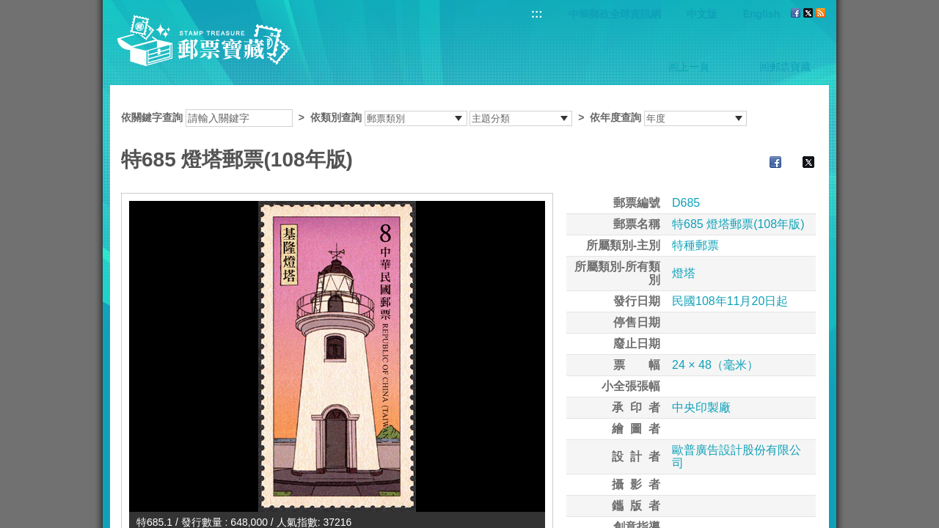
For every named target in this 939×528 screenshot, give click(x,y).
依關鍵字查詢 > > (434, 117)
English (762, 14)
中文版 (702, 14)
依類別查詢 (336, 117)
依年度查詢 (615, 117)
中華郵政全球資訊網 (615, 14)
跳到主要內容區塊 (7, 7)
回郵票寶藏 (785, 67)
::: (537, 13)
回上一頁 (688, 67)
